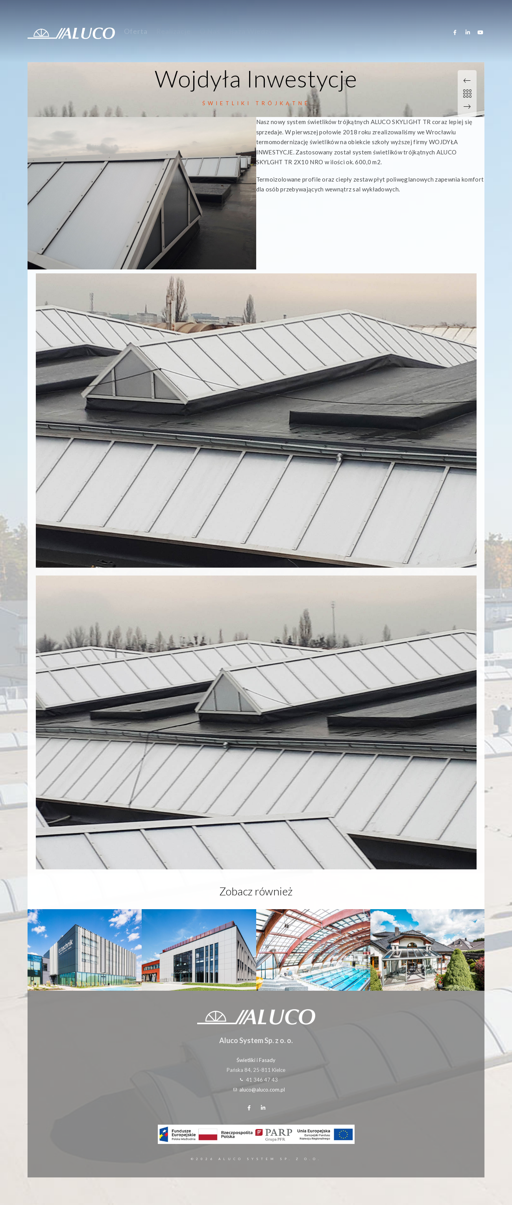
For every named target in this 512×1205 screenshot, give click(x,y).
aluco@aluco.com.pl (262, 1089)
